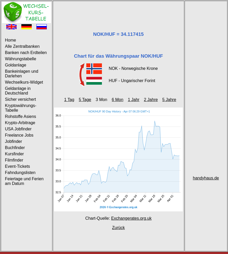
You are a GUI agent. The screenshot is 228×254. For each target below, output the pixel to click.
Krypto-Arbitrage (20, 123)
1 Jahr (133, 99)
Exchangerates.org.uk (131, 218)
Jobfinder (13, 141)
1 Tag (69, 99)
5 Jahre (169, 99)
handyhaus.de (206, 178)
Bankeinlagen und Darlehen (21, 73)
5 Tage (85, 99)
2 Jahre (151, 99)
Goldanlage (15, 65)
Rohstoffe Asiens (20, 116)
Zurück (118, 227)
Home (10, 40)
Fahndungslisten (20, 172)
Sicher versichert (20, 99)
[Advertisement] (118, 10)
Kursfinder (14, 154)
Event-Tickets (17, 166)
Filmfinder (14, 160)
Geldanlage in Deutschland (18, 90)
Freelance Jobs (19, 135)
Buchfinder (15, 147)
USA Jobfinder (18, 129)
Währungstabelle (20, 59)
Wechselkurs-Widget (24, 82)
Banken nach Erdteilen (26, 52)
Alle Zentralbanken (22, 46)
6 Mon (117, 99)
